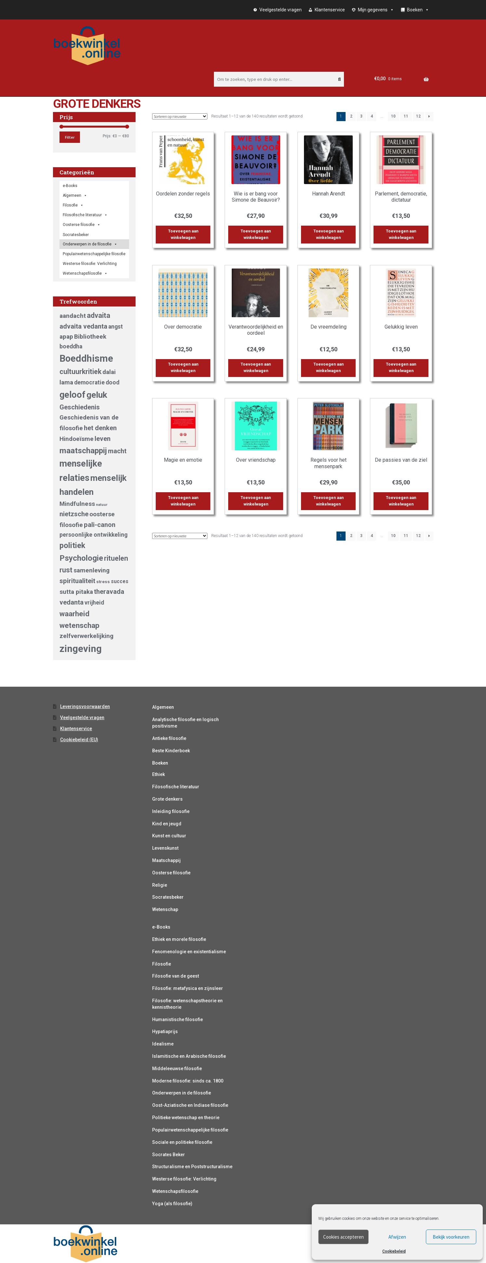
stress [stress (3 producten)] (103, 581)
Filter (69, 137)
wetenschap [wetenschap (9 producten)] (79, 625)
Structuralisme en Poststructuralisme (192, 1166)
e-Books (70, 185)
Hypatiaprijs (165, 1031)
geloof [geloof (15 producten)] (72, 395)
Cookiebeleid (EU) (79, 739)
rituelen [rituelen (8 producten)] (116, 558)
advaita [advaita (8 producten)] (98, 315)
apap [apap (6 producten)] (66, 336)
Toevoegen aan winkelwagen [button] (183, 234)
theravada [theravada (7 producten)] (109, 591)
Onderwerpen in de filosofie (90, 244)
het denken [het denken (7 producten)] (100, 428)
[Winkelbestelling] (179, 116)
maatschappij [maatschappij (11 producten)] (83, 450)
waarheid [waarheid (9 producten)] (74, 613)
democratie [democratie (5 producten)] (89, 382)
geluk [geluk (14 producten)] (96, 395)
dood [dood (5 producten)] (112, 382)
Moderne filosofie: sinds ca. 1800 (187, 1080)
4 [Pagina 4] (372, 116)
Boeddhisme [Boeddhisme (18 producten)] (86, 358)
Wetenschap (165, 909)
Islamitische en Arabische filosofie (189, 1056)
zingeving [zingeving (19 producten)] (80, 648)
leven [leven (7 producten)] (103, 439)
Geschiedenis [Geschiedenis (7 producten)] (79, 407)
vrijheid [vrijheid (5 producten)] (94, 602)
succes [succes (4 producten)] (119, 581)
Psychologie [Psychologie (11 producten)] (81, 558)
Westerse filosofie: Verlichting (90, 263)
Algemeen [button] (75, 195)
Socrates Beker (168, 1154)
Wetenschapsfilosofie (85, 273)
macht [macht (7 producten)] (117, 451)
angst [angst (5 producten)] (115, 326)
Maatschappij (166, 860)
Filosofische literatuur (85, 215)
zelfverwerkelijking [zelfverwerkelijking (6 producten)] (86, 636)
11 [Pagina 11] (406, 116)
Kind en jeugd (166, 823)
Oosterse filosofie (81, 224)
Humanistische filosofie (177, 1019)
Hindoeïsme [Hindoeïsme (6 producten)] (76, 439)
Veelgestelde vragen (280, 9)
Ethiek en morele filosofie (179, 939)
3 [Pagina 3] (361, 116)
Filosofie (73, 205)
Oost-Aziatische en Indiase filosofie (190, 1105)
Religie (159, 885)
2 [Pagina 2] (351, 116)
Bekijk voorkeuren (451, 1237)
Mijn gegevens (376, 9)
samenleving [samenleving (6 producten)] (91, 570)
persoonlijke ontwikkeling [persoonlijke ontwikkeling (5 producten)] (93, 534)
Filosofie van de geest (175, 976)
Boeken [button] (418, 9)
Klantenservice (330, 9)
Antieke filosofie (169, 738)
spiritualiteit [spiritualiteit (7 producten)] (77, 581)
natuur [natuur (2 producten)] (101, 505)
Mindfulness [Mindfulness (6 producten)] (77, 503)
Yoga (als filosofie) (172, 1203)
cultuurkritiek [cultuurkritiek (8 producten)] (80, 372)
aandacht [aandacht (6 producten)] (72, 315)
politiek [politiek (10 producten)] (72, 545)
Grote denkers (167, 799)
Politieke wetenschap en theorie (185, 1117)
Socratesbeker (168, 897)
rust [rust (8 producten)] (65, 570)
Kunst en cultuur (169, 835)
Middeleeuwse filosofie (177, 1068)
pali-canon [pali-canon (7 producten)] (99, 525)
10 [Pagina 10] (393, 116)
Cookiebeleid (394, 1251)
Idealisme (163, 1043)
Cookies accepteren (343, 1237)
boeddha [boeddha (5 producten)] (70, 346)
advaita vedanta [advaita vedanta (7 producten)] (83, 326)
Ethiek (158, 774)
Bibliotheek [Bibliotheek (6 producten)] (90, 336)
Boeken (160, 763)
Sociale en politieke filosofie (182, 1142)
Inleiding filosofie (171, 811)
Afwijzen (397, 1237)
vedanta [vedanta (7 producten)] (71, 602)
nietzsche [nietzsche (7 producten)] (73, 514)
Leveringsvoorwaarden (85, 706)
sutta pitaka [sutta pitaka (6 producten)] (76, 591)
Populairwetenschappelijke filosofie (94, 254)
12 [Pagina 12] (418, 116)
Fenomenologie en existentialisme (189, 951)
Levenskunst (165, 848)
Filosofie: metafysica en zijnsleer (187, 988)
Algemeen (163, 707)
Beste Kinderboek (171, 750)
